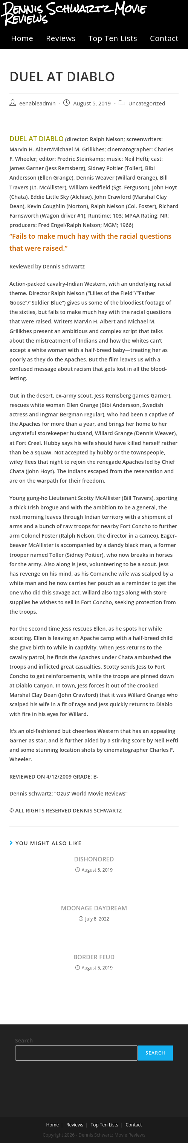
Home (22, 38)
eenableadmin (37, 103)
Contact (164, 38)
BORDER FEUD (94, 957)
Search (24, 1040)
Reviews (61, 38)
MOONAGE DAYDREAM (94, 908)
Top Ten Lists (113, 38)
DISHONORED (94, 859)
